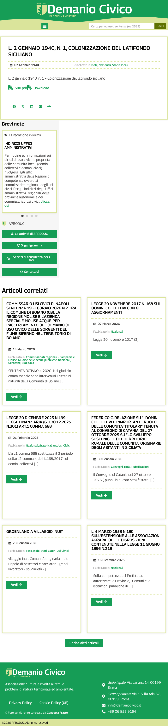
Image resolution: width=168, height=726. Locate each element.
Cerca (160, 26)
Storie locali (120, 65)
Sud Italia (28, 362)
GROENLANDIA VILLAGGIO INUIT (34, 531)
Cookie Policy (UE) (54, 703)
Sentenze (14, 362)
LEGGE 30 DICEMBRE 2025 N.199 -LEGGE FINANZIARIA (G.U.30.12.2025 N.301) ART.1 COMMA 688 (38, 422)
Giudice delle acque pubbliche (37, 360)
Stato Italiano (48, 445)
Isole (94, 65)
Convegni (117, 466)
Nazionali (105, 65)
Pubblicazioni (140, 466)
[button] (44, 26)
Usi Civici (64, 445)
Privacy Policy (20, 703)
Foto (29, 550)
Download (41, 88)
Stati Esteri (48, 550)
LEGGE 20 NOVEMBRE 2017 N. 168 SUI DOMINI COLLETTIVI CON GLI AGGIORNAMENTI (125, 308)
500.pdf (21, 88)
